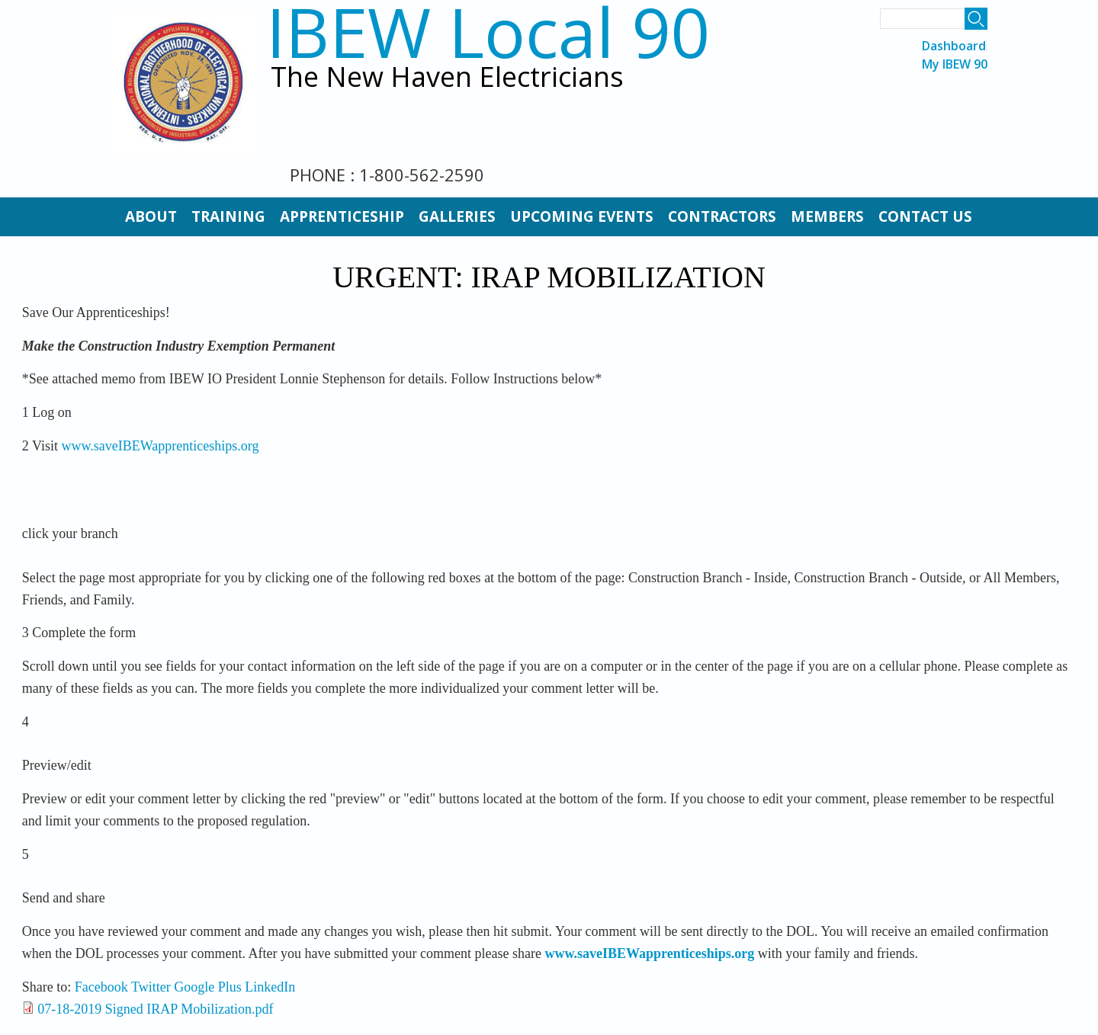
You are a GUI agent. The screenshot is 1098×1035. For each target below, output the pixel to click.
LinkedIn (270, 987)
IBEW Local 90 (487, 31)
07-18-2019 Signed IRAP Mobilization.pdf (155, 1009)
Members (827, 216)
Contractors (722, 216)
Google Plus (208, 987)
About (151, 216)
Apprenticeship (342, 216)
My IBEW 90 (954, 64)
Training (228, 216)
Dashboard (954, 46)
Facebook (101, 987)
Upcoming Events (581, 216)
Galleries (457, 216)
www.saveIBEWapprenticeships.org (159, 445)
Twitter (151, 987)
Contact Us (925, 216)
